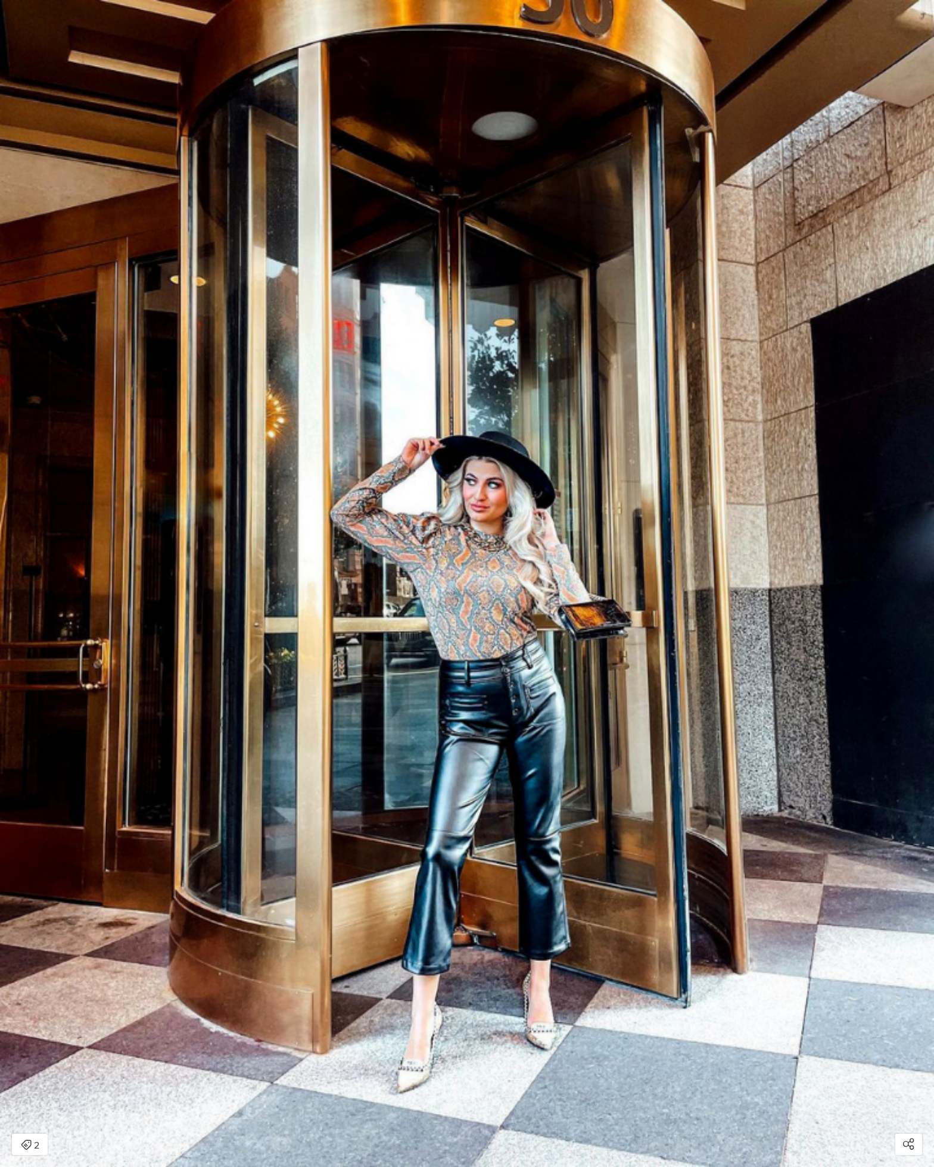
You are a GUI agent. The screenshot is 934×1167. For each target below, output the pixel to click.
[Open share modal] (908, 1144)
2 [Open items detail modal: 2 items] (30, 1146)
